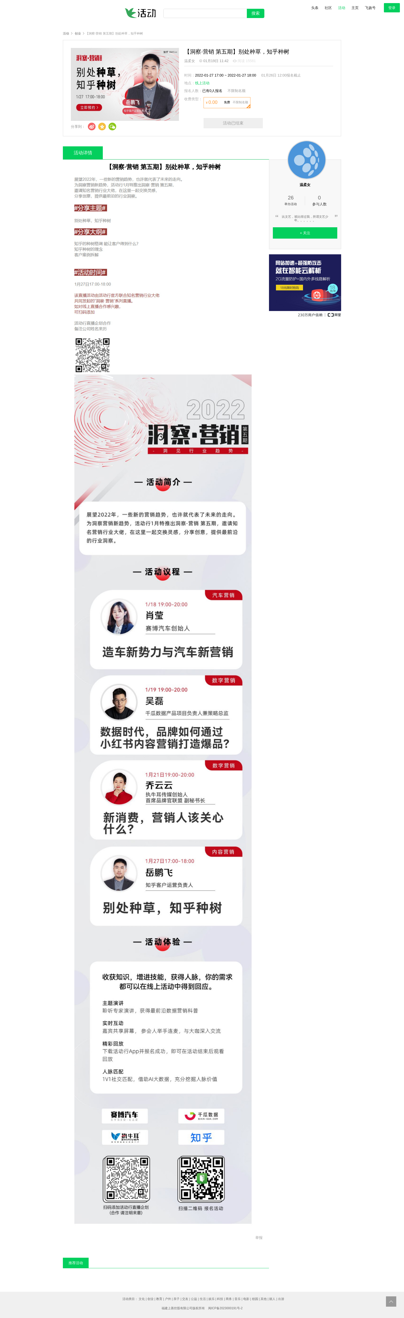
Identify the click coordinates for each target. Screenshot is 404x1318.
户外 (168, 1299)
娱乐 (211, 1299)
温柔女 (189, 61)
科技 (220, 1299)
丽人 (272, 1299)
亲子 (176, 1299)
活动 (341, 8)
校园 (255, 1299)
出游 (281, 1299)
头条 (314, 8)
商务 (229, 1299)
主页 (355, 8)
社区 (328, 8)
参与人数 (319, 200)
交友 (185, 1299)
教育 (159, 1299)
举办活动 (290, 200)
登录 (391, 8)
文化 (142, 1299)
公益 (194, 1299)
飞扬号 (370, 8)
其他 (263, 1299)
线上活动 (202, 83)
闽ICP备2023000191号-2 (225, 1308)
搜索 (255, 13)
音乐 (237, 1299)
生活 (203, 1299)
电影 (246, 1299)
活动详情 (83, 152)
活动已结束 (233, 123)
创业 (78, 33)
